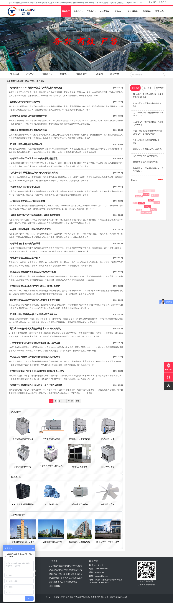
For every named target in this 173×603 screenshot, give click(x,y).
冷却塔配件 (133, 11)
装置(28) (155, 195)
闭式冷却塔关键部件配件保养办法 (26, 144)
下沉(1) (139, 210)
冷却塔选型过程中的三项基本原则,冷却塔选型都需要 (35, 215)
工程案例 (146, 11)
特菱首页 (19, 81)
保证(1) (151, 200)
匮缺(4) (141, 191)
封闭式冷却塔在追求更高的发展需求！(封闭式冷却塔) (35, 328)
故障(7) (148, 207)
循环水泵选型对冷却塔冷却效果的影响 (28, 130)
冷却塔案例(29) (149, 191)
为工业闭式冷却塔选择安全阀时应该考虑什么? (148, 113)
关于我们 (78, 11)
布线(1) (157, 203)
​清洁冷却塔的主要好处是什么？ (25, 258)
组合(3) (142, 203)
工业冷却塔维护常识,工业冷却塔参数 (27, 201)
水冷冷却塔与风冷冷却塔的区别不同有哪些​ (30, 229)
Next (2, 44)
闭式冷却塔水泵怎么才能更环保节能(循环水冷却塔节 (35, 357)
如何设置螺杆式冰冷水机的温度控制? (147, 104)
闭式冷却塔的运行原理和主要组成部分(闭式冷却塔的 (35, 286)
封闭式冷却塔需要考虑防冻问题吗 (147, 149)
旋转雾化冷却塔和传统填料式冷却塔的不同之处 (148, 169)
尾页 (77, 401)
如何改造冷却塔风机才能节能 (145, 162)
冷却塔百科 (105, 11)
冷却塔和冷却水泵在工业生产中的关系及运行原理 (33, 158)
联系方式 (162, 2)
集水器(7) (139, 196)
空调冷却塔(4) (147, 213)
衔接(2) (153, 210)
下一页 (70, 401)
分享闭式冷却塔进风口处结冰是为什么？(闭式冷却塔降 (36, 385)
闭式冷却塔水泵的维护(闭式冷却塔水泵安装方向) (33, 314)
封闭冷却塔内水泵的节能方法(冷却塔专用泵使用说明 (35, 300)
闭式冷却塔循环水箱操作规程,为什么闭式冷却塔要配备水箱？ (147, 132)
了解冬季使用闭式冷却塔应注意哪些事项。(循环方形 (35, 343)
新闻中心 (119, 11)
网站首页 (66, 11)
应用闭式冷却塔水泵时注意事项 (25, 102)
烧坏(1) (136, 203)
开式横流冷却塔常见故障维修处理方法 (28, 116)
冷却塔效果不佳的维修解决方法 (25, 187)
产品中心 (91, 11)
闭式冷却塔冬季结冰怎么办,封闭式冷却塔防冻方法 (34, 173)
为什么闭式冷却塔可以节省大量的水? (147, 141)
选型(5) (146, 194)
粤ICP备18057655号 (119, 597)
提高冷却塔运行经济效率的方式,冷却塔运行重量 (33, 272)
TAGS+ (160, 179)
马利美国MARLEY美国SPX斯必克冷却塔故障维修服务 (36, 88)
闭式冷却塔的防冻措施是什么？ (146, 156)
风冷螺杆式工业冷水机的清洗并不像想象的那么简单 (148, 95)
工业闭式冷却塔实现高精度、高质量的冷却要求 (148, 123)
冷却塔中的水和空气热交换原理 (25, 243)
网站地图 (152, 2)
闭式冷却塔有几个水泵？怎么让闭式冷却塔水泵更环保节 (37, 371)
